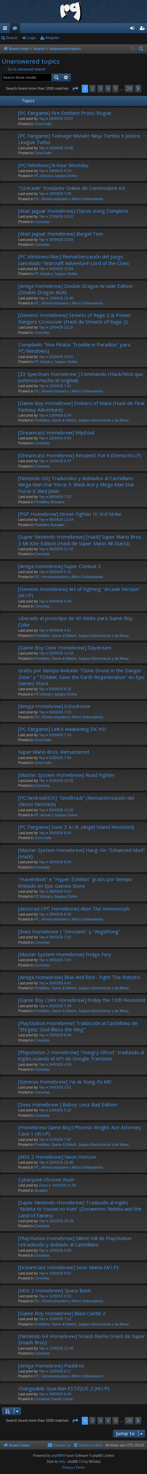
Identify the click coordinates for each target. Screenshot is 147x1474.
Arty (62, 1461)
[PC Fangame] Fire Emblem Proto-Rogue (64, 113)
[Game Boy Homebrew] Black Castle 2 (62, 1313)
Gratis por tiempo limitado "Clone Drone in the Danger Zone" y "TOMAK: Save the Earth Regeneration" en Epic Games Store (81, 677)
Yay (42, 118)
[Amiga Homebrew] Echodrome (54, 706)
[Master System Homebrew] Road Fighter (66, 775)
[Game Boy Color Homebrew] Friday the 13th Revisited (81, 1000)
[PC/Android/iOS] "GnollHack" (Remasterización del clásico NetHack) (76, 800)
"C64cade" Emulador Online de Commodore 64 (71, 188)
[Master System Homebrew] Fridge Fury (64, 954)
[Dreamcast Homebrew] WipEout (56, 432)
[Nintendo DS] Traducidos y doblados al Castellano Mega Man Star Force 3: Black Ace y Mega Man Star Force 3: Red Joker (76, 484)
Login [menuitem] (133, 29)
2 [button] (92, 88)
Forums (16, 29)
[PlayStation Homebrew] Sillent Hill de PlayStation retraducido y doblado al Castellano (74, 1241)
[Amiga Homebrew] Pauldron (51, 1365)
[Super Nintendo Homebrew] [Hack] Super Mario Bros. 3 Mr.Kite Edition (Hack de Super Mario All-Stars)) (80, 539)
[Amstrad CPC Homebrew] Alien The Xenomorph (73, 908)
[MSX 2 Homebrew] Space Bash (54, 1290)
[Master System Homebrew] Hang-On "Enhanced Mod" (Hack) (81, 853)
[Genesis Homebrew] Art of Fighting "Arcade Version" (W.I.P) (79, 592)
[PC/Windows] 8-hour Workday (53, 165)
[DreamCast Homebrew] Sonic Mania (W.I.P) (68, 1267)
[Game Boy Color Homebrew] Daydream (64, 647)
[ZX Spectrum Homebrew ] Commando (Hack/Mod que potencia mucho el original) (80, 377)
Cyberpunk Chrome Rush (46, 1179)
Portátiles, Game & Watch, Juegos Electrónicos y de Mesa (81, 420)
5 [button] (115, 88)
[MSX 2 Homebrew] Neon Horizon (57, 1156)
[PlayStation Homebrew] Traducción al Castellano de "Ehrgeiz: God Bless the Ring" (78, 1026)
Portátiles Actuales (49, 502)
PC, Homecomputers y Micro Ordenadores (68, 199)
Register (52, 38)
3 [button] (100, 88)
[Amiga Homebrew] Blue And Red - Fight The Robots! (79, 977)
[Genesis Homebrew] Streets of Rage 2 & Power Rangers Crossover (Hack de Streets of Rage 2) (74, 318)
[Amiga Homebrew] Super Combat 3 (59, 566)
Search (12, 38)
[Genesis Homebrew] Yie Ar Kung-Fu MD (65, 1081)
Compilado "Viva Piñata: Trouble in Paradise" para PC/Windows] (74, 347)
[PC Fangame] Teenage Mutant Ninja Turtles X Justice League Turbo (79, 138)
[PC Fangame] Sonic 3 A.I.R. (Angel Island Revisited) (76, 827)
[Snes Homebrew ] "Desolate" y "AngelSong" (69, 931)
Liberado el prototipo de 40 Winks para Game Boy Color (75, 621)
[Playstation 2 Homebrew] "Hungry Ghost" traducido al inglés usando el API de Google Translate (81, 1055)
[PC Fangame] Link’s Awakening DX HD (62, 729)
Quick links (6, 29)
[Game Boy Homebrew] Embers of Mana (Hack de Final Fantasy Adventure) (81, 406)
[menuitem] (141, 49)
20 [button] (129, 88)
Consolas (42, 222)
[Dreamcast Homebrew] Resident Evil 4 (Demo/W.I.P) (79, 455)
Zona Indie (43, 124)
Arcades (41, 1190)
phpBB (56, 1455)
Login (31, 38)
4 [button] (108, 88)
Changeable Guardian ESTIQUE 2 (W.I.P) (63, 1388)
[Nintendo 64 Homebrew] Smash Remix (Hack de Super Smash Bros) (81, 1339)
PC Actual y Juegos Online (55, 176)
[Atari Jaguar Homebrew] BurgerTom (60, 233)
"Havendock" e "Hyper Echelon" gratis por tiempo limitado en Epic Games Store (75, 882)
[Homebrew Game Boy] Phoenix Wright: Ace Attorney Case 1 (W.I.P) (79, 1130)
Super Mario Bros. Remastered (53, 751)
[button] (75, 89)
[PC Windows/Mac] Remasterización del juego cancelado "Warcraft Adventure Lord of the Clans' (74, 259)
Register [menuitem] (143, 29)
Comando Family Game (53, 1399)
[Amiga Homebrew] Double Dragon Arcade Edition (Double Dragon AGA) (75, 289)
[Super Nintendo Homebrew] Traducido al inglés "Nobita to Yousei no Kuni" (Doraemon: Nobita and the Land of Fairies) (79, 1209)
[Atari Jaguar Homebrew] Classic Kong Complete (73, 210)
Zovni (43, 1185)
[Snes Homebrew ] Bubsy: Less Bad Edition (67, 1104)
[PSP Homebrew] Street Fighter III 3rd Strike (70, 514)
